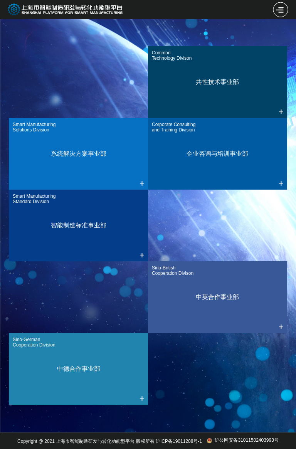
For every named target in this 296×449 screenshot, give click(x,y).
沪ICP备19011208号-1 (179, 441)
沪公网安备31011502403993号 (242, 440)
